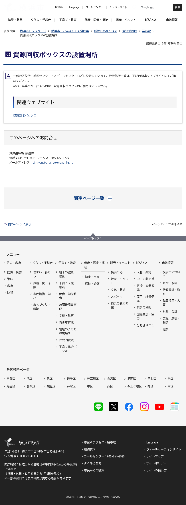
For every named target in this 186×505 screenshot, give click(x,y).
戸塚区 (71, 386)
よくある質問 (92, 463)
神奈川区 (93, 378)
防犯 (10, 292)
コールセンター (94, 7)
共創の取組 (144, 307)
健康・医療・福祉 (94, 265)
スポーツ (116, 296)
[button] (93, 198)
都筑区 (31, 386)
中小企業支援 (145, 278)
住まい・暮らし (42, 274)
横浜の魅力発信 (119, 305)
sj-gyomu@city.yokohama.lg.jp (53, 162)
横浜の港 (116, 272)
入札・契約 (144, 272)
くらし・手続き (43, 262)
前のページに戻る (19, 224)
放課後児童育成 (67, 306)
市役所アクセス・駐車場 (100, 442)
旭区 (30, 378)
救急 (10, 285)
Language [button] (74, 7)
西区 (110, 386)
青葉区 (11, 378)
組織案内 (90, 449)
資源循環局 (129, 31)
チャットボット (118, 7)
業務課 (146, 31)
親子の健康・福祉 (67, 274)
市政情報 (167, 262)
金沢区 (111, 378)
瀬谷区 (11, 386)
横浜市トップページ (33, 31)
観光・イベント (120, 262)
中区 (90, 386)
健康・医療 (92, 276)
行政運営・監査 (171, 291)
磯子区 (71, 378)
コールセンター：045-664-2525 (104, 456)
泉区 (50, 378)
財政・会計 (170, 311)
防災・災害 (14, 272)
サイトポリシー (156, 463)
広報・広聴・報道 (171, 320)
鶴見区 (51, 386)
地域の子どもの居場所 (67, 331)
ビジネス (142, 262)
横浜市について (171, 274)
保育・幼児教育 (67, 296)
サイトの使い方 (156, 470)
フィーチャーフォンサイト (163, 449)
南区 (170, 386)
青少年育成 (66, 322)
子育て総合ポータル (67, 348)
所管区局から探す (105, 31)
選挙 (165, 329)
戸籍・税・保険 (42, 285)
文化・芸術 (118, 289)
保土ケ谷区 (134, 386)
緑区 (150, 386)
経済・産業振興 (145, 287)
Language (152, 442)
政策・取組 (170, 283)
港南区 (131, 378)
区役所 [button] (59, 7)
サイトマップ (155, 456)
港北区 (151, 378)
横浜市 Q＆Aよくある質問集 (70, 31)
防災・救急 (14, 262)
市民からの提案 (94, 470)
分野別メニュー (145, 327)
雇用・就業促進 (145, 298)
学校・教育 (66, 315)
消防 (10, 278)
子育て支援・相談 (67, 285)
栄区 (170, 378)
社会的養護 (66, 340)
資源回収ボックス (24, 115)
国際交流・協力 (145, 316)
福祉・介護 (92, 283)
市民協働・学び (42, 296)
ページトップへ (93, 238)
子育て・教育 (67, 262)
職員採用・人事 (171, 302)
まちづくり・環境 (42, 306)
